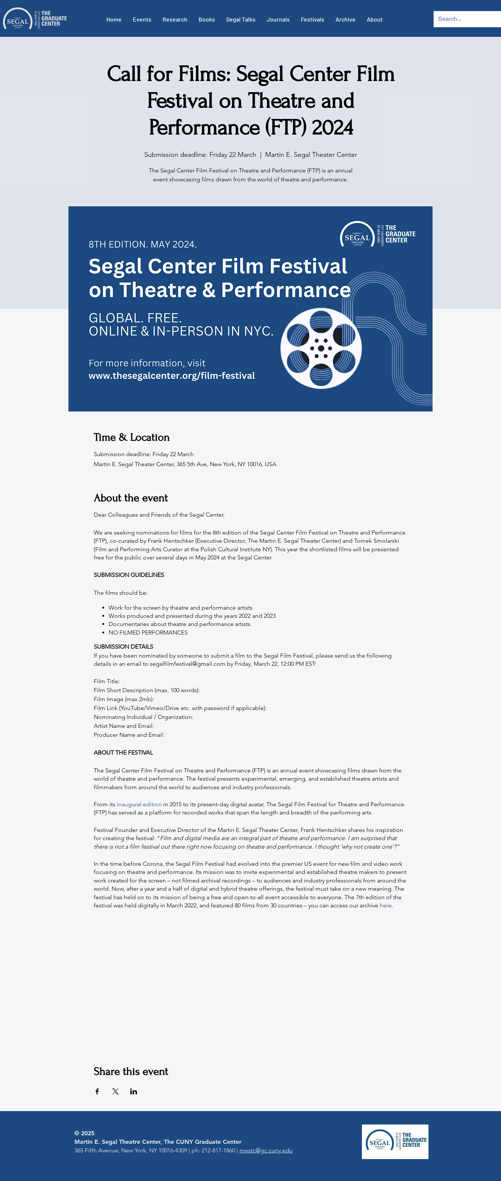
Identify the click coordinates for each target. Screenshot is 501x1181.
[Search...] (462, 19)
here (386, 905)
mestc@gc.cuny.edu (266, 1150)
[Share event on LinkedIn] (133, 1091)
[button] (142, 19)
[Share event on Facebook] (97, 1091)
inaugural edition (139, 804)
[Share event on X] (115, 1091)
